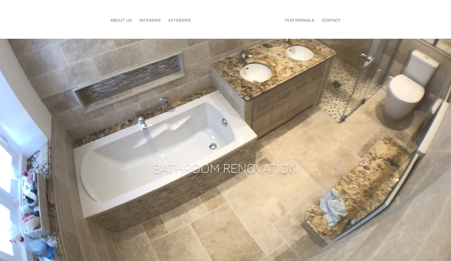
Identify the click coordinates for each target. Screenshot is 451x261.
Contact (331, 20)
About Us (121, 20)
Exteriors (179, 20)
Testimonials (299, 20)
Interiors (150, 20)
